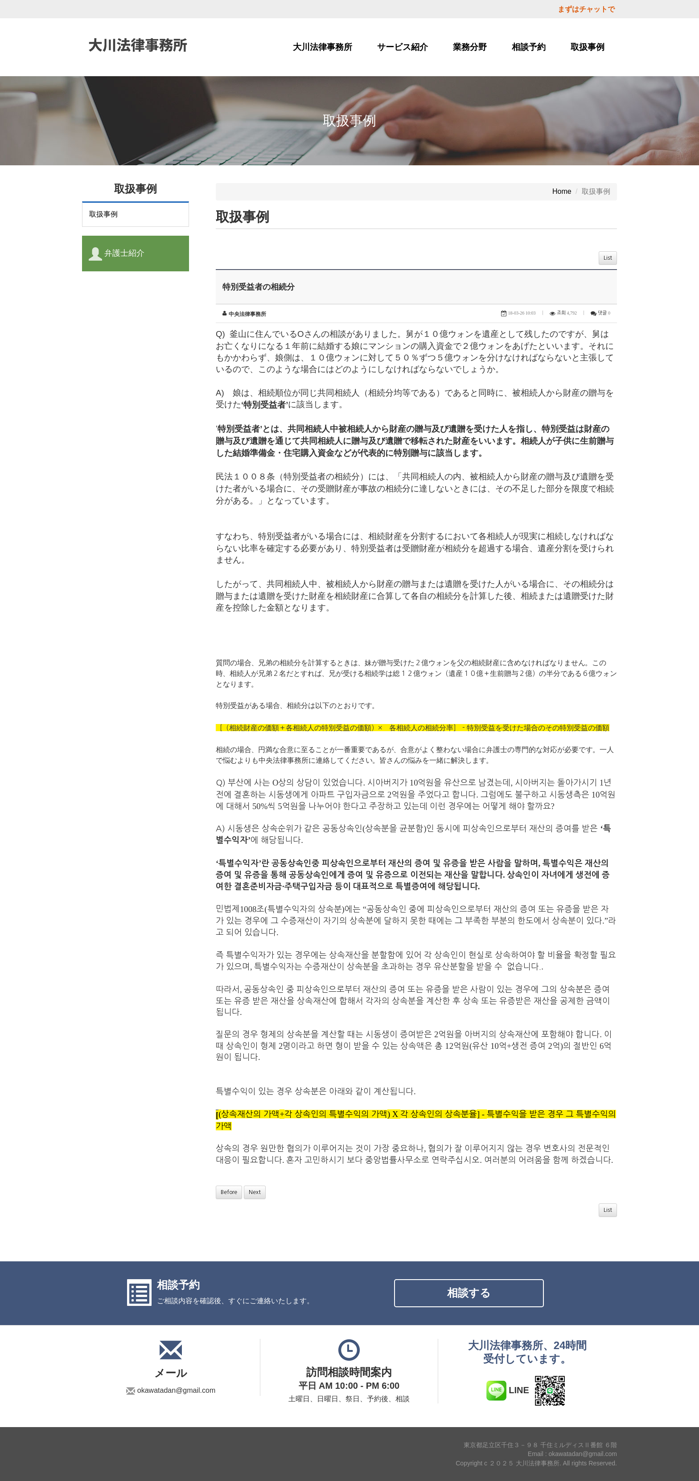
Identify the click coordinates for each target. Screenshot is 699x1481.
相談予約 (529, 47)
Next (255, 1192)
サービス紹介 (402, 47)
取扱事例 (587, 47)
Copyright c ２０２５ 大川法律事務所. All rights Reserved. (536, 1463)
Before (229, 1192)
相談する (469, 1293)
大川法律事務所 (322, 47)
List (608, 258)
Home (562, 191)
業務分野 (470, 47)
